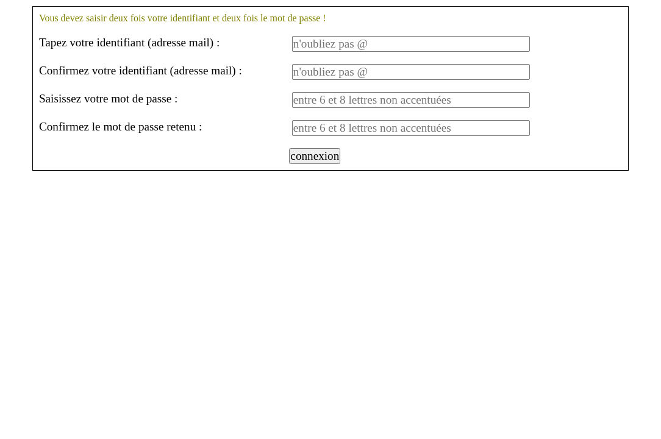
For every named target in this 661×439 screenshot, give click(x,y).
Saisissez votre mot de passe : (108, 98)
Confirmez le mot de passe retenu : (120, 126)
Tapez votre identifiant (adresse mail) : (129, 42)
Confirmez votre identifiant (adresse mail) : (140, 70)
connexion (314, 155)
